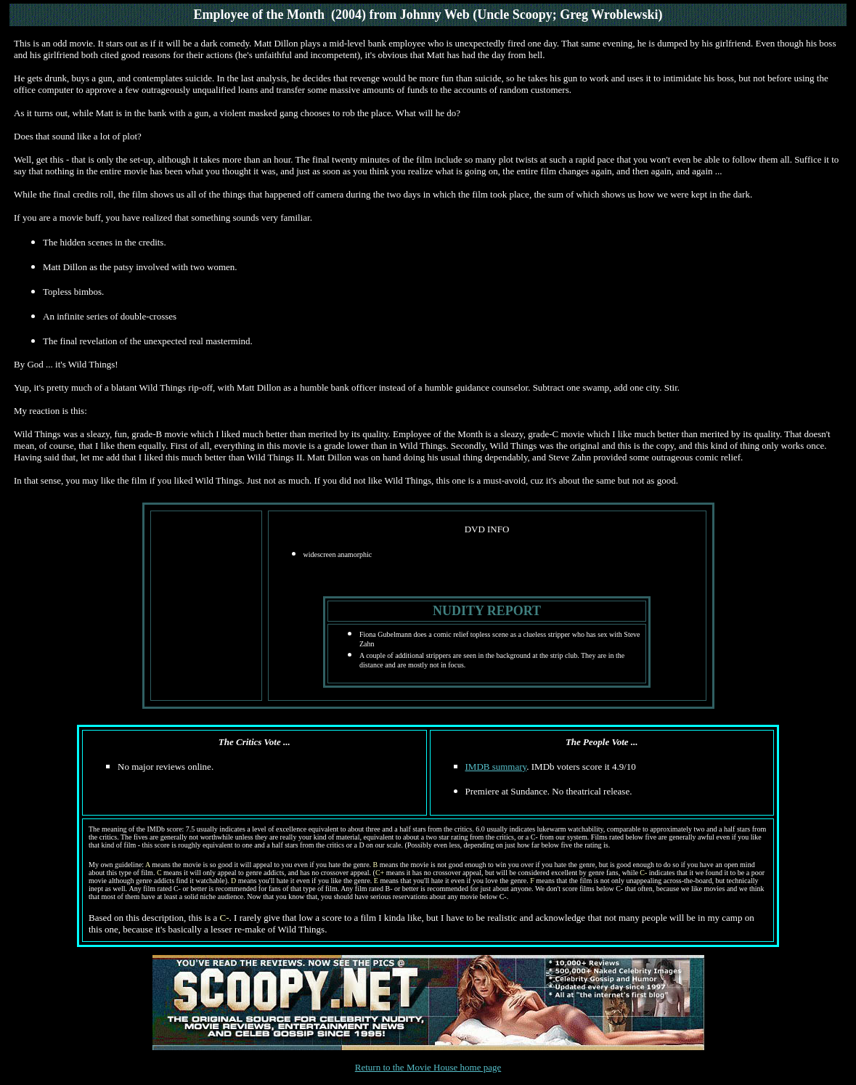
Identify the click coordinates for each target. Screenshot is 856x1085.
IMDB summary (496, 766)
